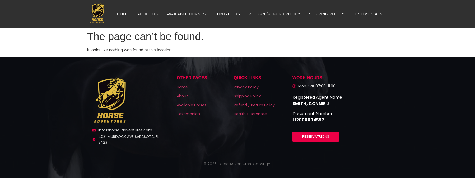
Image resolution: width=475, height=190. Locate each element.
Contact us (227, 14)
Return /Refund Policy (274, 14)
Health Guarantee (250, 114)
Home (123, 14)
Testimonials (368, 14)
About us (147, 14)
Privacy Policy (246, 87)
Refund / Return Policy (254, 105)
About (182, 96)
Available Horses (186, 14)
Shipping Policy (326, 14)
